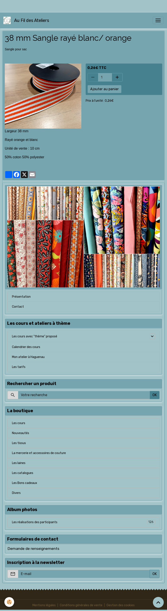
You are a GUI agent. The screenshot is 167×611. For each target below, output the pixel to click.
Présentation (21, 297)
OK (154, 395)
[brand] (27, 20)
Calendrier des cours (26, 347)
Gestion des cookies (121, 605)
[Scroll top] (158, 602)
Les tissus (19, 443)
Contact (18, 307)
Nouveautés (20, 433)
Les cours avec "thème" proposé (34, 336)
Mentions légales (44, 605)
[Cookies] (9, 602)
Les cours (18, 423)
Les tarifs (18, 367)
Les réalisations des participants (83, 522)
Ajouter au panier (104, 89)
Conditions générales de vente (81, 605)
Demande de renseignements (33, 548)
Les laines (18, 463)
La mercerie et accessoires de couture (39, 453)
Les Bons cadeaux (24, 483)
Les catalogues (22, 473)
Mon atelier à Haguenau (28, 357)
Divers (16, 493)
